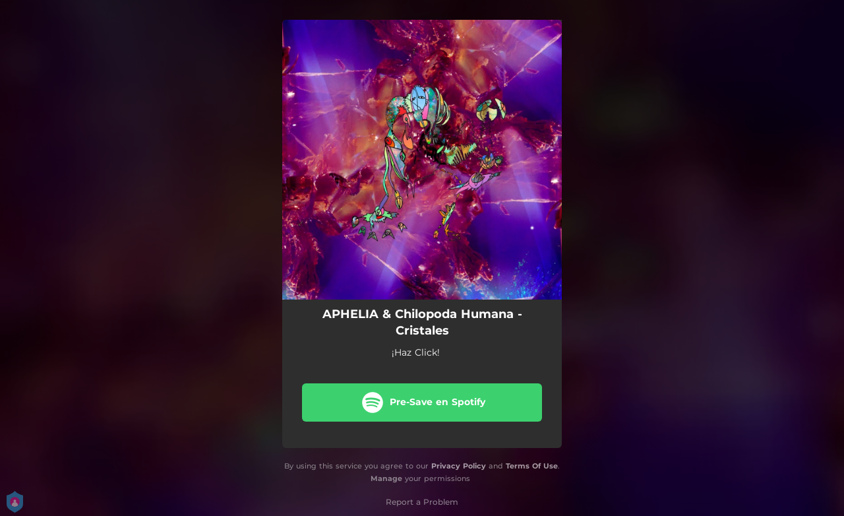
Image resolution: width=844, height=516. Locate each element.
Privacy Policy (458, 465)
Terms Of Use (532, 465)
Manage (386, 478)
